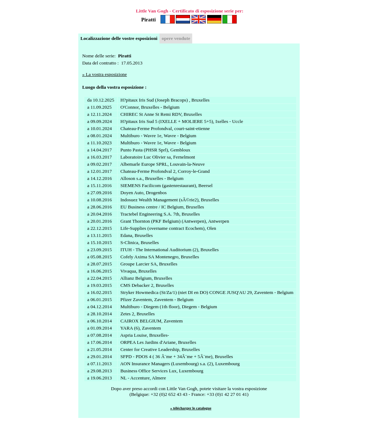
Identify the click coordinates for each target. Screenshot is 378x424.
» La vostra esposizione (104, 74)
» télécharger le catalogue (190, 408)
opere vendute (176, 38)
